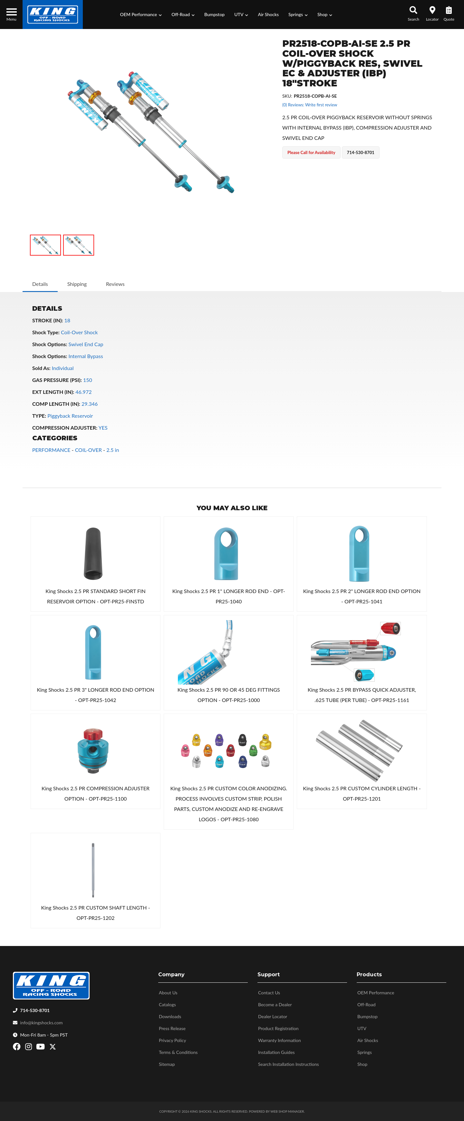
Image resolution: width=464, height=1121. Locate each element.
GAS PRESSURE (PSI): (57, 380)
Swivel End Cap (86, 344)
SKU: (287, 96)
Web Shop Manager (287, 1111)
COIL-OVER (88, 450)
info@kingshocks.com (41, 1022)
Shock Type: (46, 332)
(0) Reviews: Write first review (309, 104)
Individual (63, 368)
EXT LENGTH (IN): (53, 392)
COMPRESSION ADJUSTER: (64, 427)
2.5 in (112, 450)
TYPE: (39, 416)
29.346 (90, 404)
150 (87, 380)
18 (67, 320)
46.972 (83, 392)
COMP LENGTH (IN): (56, 404)
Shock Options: (49, 344)
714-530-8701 (35, 1010)
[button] (141, 14)
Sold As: (41, 368)
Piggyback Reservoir (70, 416)
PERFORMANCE (51, 450)
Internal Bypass (86, 356)
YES (103, 427)
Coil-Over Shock (79, 332)
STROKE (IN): (47, 320)
